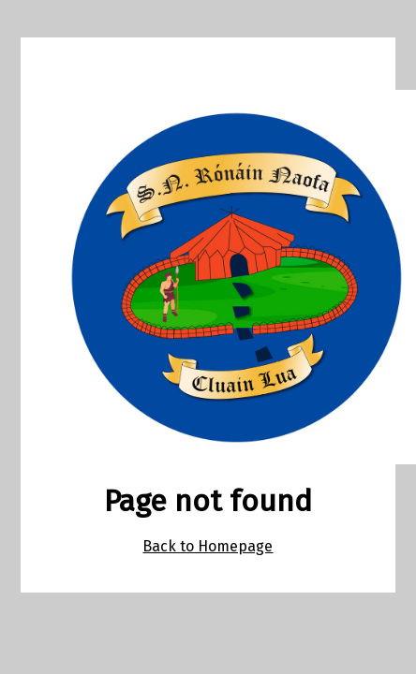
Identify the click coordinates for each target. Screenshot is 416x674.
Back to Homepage (207, 546)
